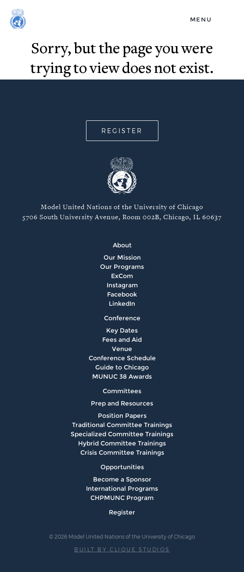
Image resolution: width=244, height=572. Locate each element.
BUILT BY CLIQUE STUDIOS (122, 549)
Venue (122, 349)
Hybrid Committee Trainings (122, 443)
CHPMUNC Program (122, 498)
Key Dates (122, 330)
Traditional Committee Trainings (122, 425)
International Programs (122, 488)
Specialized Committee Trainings (122, 434)
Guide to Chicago (122, 367)
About (122, 245)
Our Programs (122, 267)
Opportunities (122, 467)
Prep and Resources (122, 403)
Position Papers (122, 416)
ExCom (122, 276)
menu (201, 19)
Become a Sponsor (122, 479)
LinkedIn (122, 304)
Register (122, 512)
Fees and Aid (122, 340)
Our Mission (122, 257)
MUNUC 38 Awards (122, 376)
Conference (122, 318)
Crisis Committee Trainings (122, 452)
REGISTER (122, 130)
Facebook (122, 294)
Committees (122, 391)
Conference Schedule (122, 358)
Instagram (122, 285)
